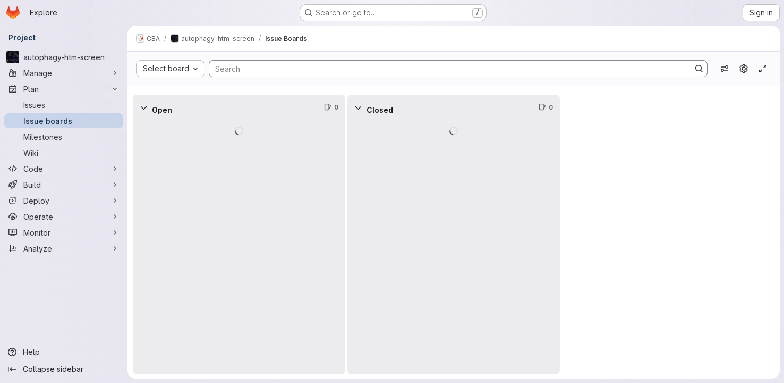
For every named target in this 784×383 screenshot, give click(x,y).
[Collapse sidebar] (63, 369)
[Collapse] (143, 107)
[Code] (63, 168)
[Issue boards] (63, 120)
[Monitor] (63, 232)
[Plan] (63, 88)
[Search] (444, 68)
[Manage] (63, 72)
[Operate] (63, 216)
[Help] (63, 352)
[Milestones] (63, 136)
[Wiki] (63, 152)
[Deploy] (63, 200)
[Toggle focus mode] (762, 68)
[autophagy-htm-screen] (63, 56)
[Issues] (63, 104)
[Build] (63, 184)
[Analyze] (63, 248)
